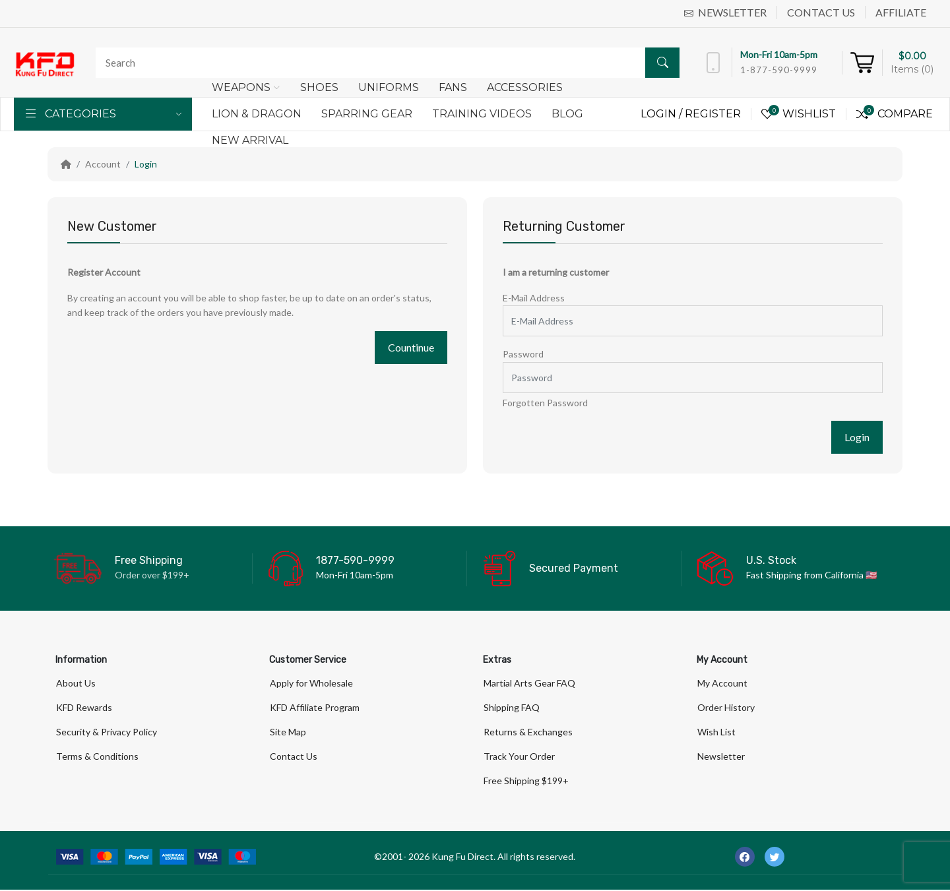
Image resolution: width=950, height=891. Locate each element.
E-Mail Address (534, 297)
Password (523, 353)
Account (103, 163)
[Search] (384, 62)
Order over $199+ (152, 574)
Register (713, 114)
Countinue (411, 347)
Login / (663, 114)
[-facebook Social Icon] (745, 858)
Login (146, 163)
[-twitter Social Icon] (774, 858)
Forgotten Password (545, 402)
